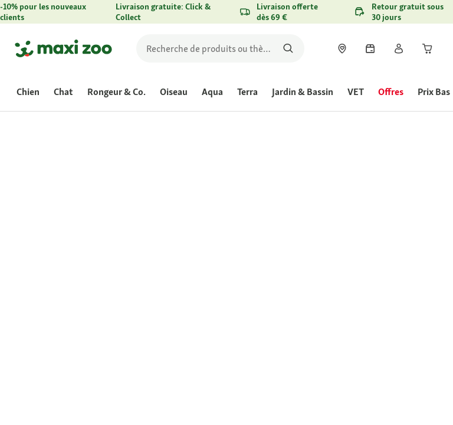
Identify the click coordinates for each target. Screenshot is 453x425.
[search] (220, 48)
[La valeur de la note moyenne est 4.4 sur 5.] (272, 214)
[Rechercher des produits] (288, 48)
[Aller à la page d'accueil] (63, 48)
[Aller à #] (253, 291)
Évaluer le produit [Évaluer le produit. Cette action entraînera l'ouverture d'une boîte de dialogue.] (262, 229)
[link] (342, 48)
